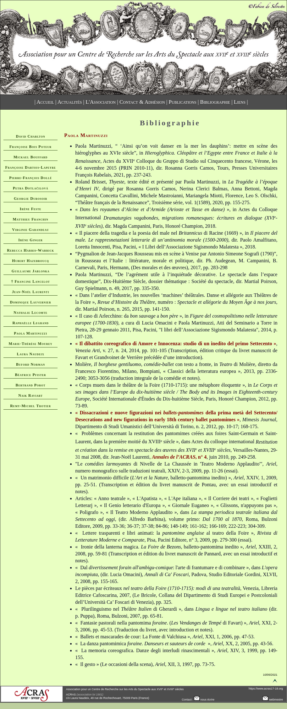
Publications (182, 102)
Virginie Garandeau (30, 229)
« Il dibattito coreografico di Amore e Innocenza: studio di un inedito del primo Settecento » (175, 343)
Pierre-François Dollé (30, 178)
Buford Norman (30, 364)
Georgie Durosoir (30, 198)
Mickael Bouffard (30, 157)
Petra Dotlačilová (30, 188)
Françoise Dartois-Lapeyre (30, 167)
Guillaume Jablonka (31, 271)
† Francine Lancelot (30, 281)
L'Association (101, 102)
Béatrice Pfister (30, 375)
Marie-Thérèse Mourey (30, 343)
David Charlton (30, 136)
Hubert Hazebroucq (30, 261)
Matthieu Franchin (30, 219)
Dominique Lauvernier (30, 302)
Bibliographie (215, 102)
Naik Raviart (30, 395)
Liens (240, 102)
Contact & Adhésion (142, 102)
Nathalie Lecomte (30, 312)
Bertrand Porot (31, 385)
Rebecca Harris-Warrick (30, 250)
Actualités (70, 102)
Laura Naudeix (30, 354)
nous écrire (204, 699)
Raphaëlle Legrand (30, 323)
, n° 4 (179, 457)
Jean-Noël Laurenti (30, 292)
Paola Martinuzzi (30, 333)
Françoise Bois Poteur (30, 147)
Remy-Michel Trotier (30, 406)
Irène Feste (30, 209)
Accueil (45, 102)
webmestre (272, 699)
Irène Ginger (30, 240)
